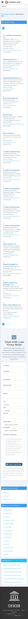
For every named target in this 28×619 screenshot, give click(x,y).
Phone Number (7, 385)
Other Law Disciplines (11, 506)
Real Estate (6, 554)
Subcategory (6, 427)
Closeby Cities (7, 560)
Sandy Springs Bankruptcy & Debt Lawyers (13, 578)
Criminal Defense (7, 530)
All (2, 14)
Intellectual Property (8, 547)
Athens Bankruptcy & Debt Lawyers (12, 565)
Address (5, 393)
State (4, 407)
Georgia (6, 14)
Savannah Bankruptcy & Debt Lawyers (12, 582)
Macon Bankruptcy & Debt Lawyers (11, 575)
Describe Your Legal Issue (10, 434)
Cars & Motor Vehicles (8, 520)
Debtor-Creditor (7, 499)
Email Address (7, 379)
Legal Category (7, 421)
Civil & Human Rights (8, 523)
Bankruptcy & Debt (11, 488)
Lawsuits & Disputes (8, 551)
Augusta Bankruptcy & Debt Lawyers (12, 568)
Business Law (6, 517)
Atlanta (12, 14)
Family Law (6, 541)
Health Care (6, 544)
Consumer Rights (7, 527)
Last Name (6, 371)
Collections (6, 496)
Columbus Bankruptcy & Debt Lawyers (12, 572)
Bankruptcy (6, 492)
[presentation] (14, 459)
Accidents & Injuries (8, 510)
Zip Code (5, 413)
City (4, 401)
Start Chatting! (14, 464)
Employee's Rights (7, 534)
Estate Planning (7, 537)
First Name (6, 365)
